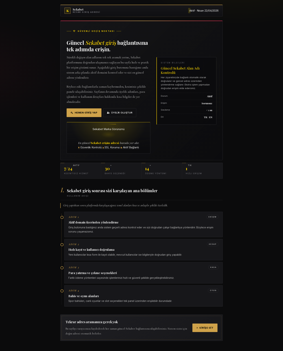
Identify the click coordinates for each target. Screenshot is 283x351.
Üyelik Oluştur (119, 112)
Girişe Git (205, 327)
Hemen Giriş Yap (84, 112)
